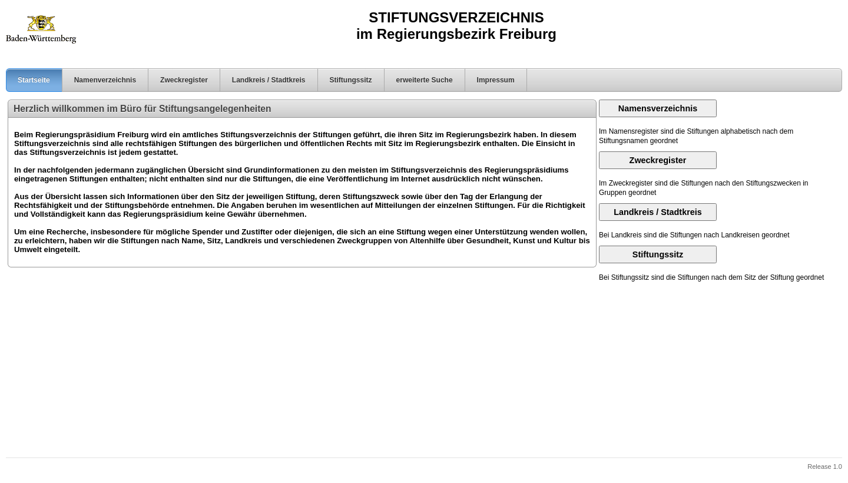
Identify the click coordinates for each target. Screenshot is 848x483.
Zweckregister (184, 80)
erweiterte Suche (424, 80)
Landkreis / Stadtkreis (269, 80)
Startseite (28, 80)
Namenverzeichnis (105, 80)
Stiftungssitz (351, 80)
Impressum (496, 80)
